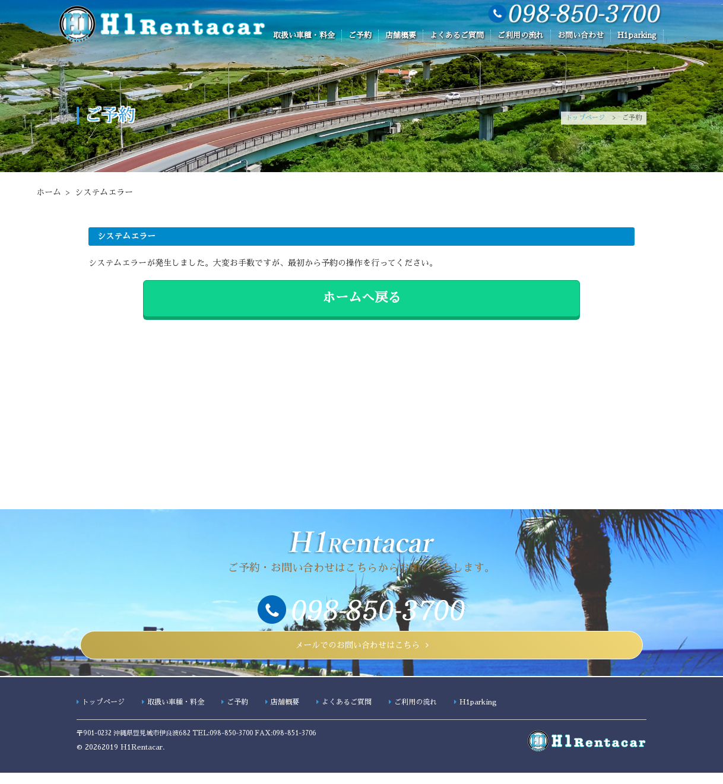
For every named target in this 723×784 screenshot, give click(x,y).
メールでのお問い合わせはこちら (357, 650)
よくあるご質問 (457, 35)
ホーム (48, 192)
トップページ (585, 118)
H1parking (637, 35)
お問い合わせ (580, 35)
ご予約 (360, 35)
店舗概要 (400, 35)
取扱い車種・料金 (304, 35)
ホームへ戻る (361, 297)
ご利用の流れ (520, 35)
